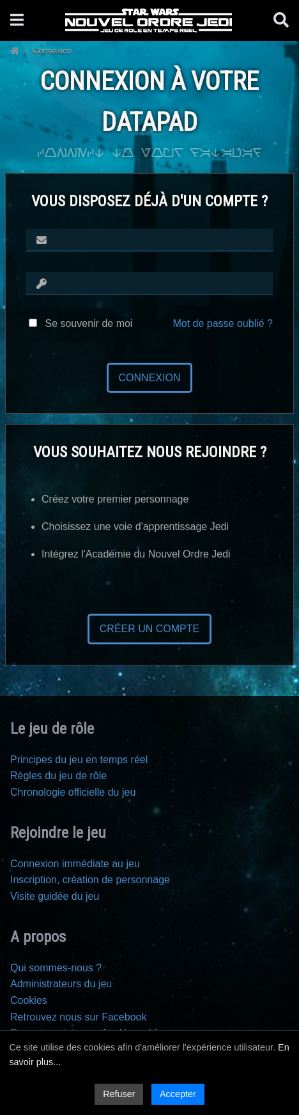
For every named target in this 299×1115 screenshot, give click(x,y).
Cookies (28, 1000)
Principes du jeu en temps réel (79, 759)
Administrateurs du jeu (61, 983)
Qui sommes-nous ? (56, 967)
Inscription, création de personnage (90, 879)
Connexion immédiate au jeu (75, 863)
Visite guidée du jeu (54, 896)
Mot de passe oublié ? (222, 323)
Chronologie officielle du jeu (72, 792)
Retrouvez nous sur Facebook (78, 1017)
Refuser (119, 1094)
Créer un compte (149, 628)
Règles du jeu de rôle (58, 775)
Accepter (178, 1094)
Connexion (150, 377)
